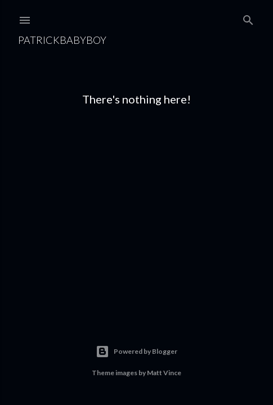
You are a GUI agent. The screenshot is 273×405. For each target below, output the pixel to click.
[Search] (248, 18)
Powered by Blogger (136, 351)
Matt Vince (164, 372)
